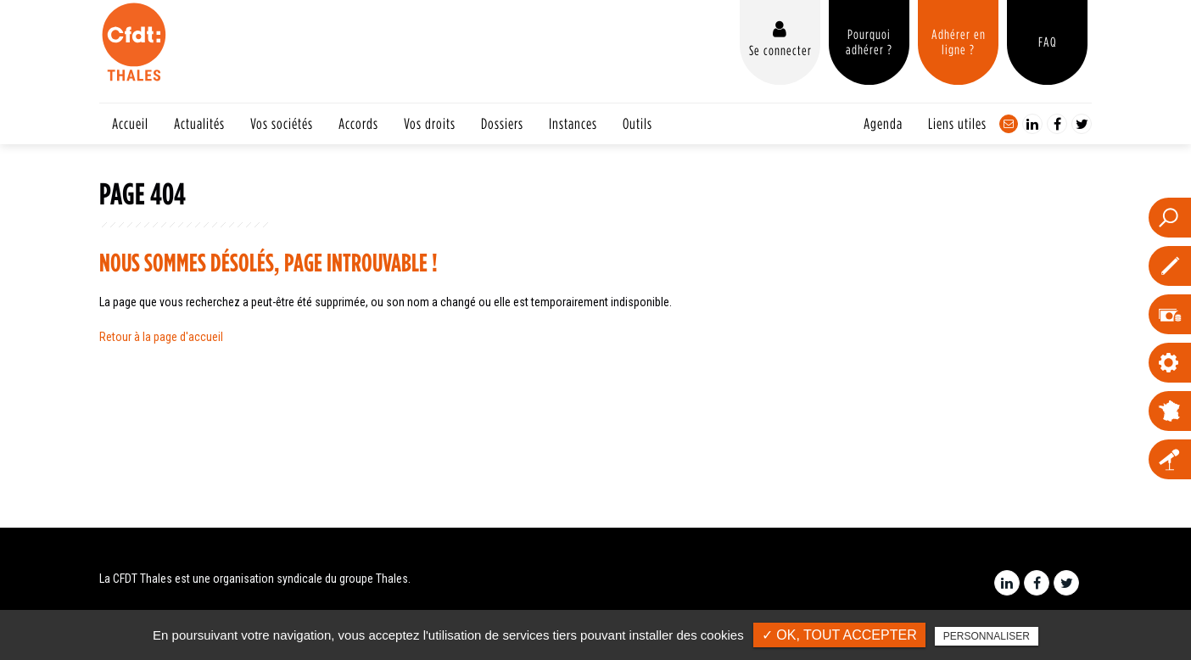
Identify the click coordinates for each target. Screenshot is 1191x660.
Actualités (199, 123)
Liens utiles (957, 123)
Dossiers (502, 123)
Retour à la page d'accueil (161, 337)
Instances (573, 123)
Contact (1008, 124)
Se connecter (780, 50)
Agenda (883, 123)
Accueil (130, 123)
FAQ (1047, 41)
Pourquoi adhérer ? (869, 41)
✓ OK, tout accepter (839, 635)
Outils (637, 123)
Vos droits (430, 123)
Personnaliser (986, 636)
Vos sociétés (281, 123)
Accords (358, 123)
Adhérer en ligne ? (958, 41)
